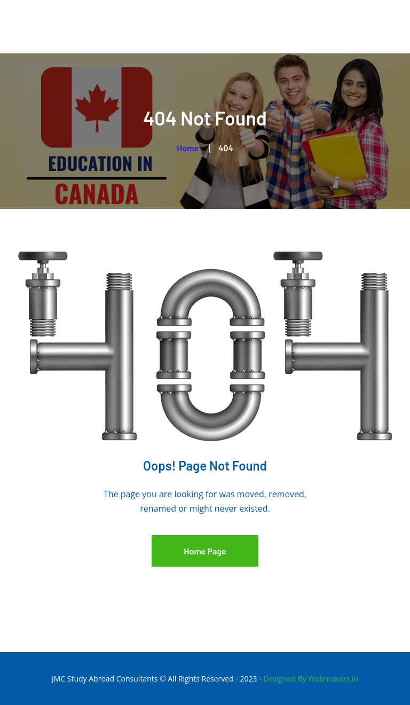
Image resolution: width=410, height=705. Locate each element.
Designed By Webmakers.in (310, 678)
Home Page (205, 551)
